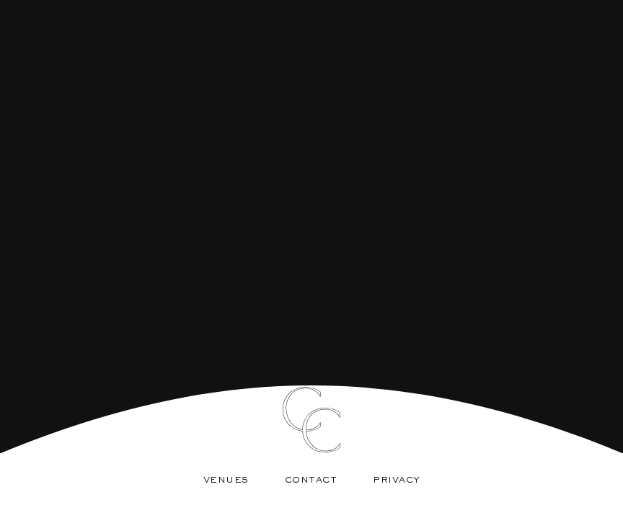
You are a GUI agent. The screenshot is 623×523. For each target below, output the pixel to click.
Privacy (396, 481)
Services (301, 363)
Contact (311, 481)
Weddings (394, 363)
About (218, 363)
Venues (226, 481)
